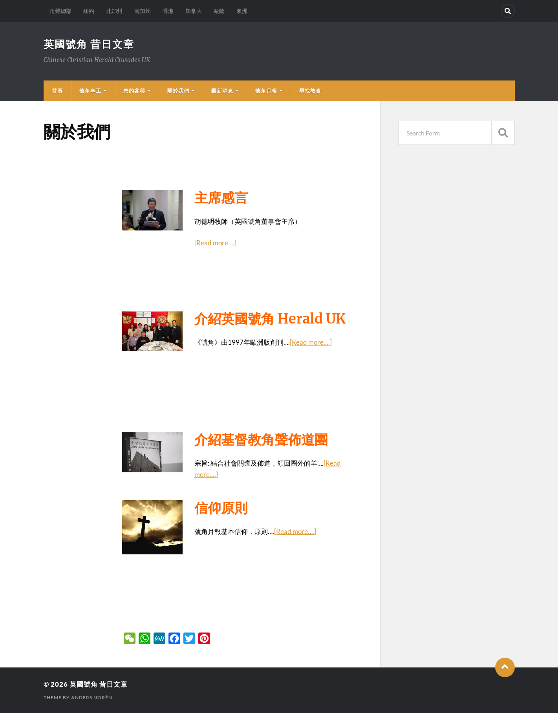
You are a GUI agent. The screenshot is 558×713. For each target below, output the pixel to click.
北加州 (114, 10)
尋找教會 (310, 91)
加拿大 (193, 10)
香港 (168, 10)
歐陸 (219, 10)
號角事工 (90, 91)
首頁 (57, 91)
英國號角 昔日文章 (89, 44)
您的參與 (134, 91)
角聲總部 (60, 10)
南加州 (142, 10)
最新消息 (222, 91)
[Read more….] (215, 243)
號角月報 (266, 91)
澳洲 (241, 10)
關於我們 (178, 91)
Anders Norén (91, 697)
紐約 (88, 10)
